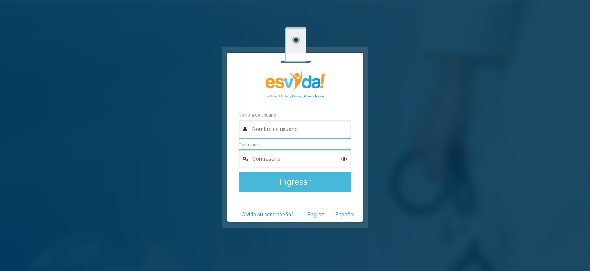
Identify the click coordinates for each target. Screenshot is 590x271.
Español (345, 215)
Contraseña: (250, 145)
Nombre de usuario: (258, 115)
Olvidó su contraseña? (268, 215)
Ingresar (295, 182)
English (315, 215)
